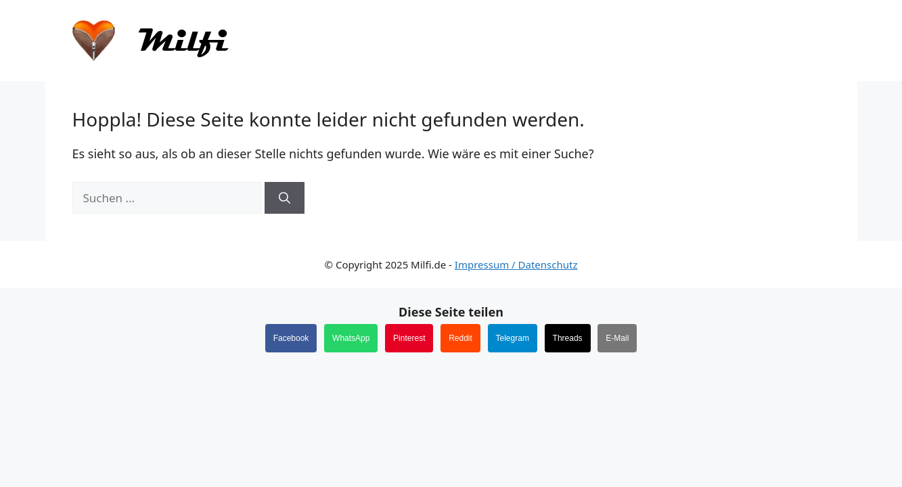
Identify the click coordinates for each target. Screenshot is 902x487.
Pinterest (409, 338)
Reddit (460, 338)
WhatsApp (350, 338)
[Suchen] (285, 198)
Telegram (512, 338)
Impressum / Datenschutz (516, 264)
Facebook (291, 338)
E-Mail (617, 338)
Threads (568, 338)
